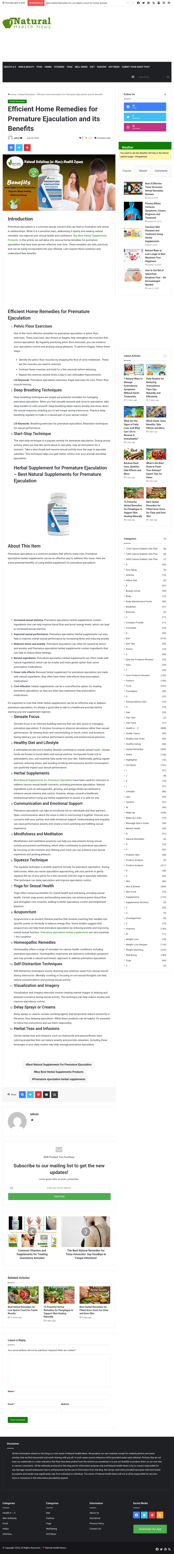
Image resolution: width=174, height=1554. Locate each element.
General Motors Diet (136, 701)
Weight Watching (134, 949)
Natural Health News (77, 1453)
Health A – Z (132, 728)
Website (65, 1404)
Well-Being (81, 67)
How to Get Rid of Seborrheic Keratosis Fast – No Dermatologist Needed (155, 277)
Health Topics (133, 733)
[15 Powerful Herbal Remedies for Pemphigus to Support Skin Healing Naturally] (59, 1295)
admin (17, 138)
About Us (94, 1512)
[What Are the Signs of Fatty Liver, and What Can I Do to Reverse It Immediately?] (134, 411)
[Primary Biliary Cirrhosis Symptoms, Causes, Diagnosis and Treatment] (133, 211)
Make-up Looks (134, 817)
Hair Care (131, 717)
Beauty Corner (133, 590)
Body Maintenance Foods (139, 601)
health (96, 749)
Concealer (131, 627)
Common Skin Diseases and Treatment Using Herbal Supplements (154, 234)
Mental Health (133, 828)
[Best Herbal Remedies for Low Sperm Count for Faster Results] (23, 1295)
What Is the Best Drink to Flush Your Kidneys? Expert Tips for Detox (155, 470)
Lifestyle (130, 791)
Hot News (114, 67)
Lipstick (130, 802)
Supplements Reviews (137, 902)
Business (130, 612)
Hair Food (131, 722)
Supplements (133, 897)
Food (39, 67)
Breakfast (131, 606)
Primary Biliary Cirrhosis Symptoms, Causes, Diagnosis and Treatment (155, 210)
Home (12, 94)
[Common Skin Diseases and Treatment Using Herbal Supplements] (133, 231)
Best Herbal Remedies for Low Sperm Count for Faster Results (76, 3)
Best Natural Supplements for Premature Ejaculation (43, 780)
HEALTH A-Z (10, 67)
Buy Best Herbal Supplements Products (59, 1072)
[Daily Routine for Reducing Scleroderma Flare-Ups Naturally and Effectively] (156, 369)
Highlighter (131, 759)
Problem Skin (133, 854)
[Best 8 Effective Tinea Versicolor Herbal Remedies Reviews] (133, 188)
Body (128, 596)
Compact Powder (135, 622)
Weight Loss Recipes (136, 944)
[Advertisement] (117, 33)
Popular (127, 170)
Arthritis (130, 575)
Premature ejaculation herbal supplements (64, 932)
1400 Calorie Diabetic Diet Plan (142, 554)
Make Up (130, 812)
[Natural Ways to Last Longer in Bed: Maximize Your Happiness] (133, 255)
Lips (128, 796)
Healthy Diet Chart (135, 738)
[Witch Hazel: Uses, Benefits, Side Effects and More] (156, 411)
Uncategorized (133, 918)
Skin (128, 881)
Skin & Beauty (26, 67)
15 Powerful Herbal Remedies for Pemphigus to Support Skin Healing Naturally (133, 509)
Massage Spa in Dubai (137, 823)
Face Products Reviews (138, 675)
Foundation (131, 691)
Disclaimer (95, 1518)
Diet (92, 67)
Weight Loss (132, 939)
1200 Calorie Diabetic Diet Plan (142, 548)
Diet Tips (130, 643)
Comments (161, 170)
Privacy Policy (97, 1523)
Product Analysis (134, 860)
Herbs (48, 67)
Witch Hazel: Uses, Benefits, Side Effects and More (156, 424)
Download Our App (150, 1529)
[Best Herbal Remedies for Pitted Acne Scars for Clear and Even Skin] (95, 1295)
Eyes (128, 664)
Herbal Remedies (26, 94)
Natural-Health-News (55, 1548)
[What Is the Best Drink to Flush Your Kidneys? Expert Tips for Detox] (156, 454)
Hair (128, 712)
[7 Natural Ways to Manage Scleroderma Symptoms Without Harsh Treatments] (134, 369)
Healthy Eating (133, 744)
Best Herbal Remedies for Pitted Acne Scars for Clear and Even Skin (94, 1310)
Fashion (101, 67)
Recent (143, 170)
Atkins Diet (131, 580)
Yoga (69, 67)
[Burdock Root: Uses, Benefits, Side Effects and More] (134, 454)
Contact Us (95, 1528)
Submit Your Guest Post (136, 67)
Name (11, 1391)
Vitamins (59, 67)
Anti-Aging (131, 569)
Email (11, 1404)
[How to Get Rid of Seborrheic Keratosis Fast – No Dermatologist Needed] (133, 275)
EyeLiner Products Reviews (140, 659)
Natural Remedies (135, 839)
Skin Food (131, 891)
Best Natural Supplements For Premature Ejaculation (59, 1064)
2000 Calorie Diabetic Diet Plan (142, 559)
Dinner (129, 649)
